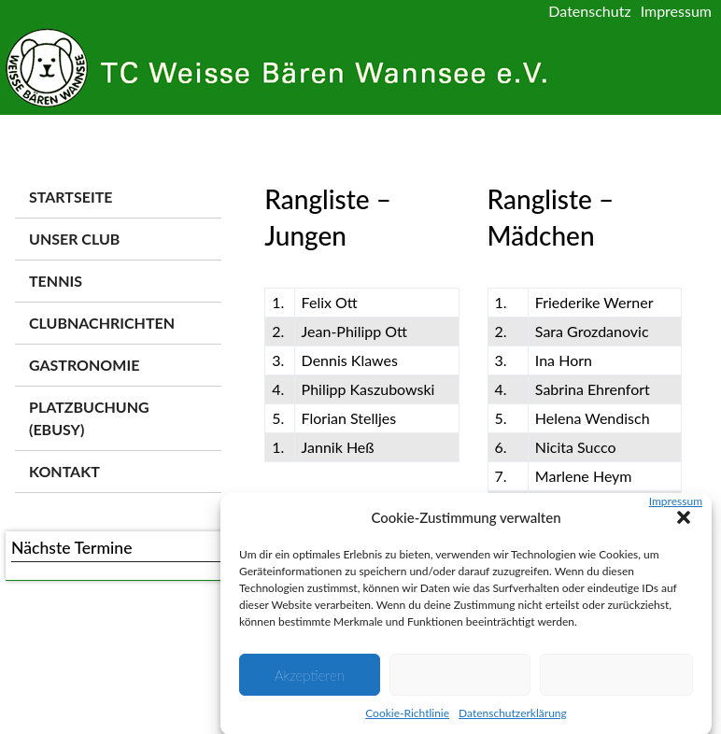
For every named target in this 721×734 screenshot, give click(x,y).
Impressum (675, 508)
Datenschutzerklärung (513, 720)
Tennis (55, 280)
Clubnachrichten (102, 323)
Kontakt (64, 471)
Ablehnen (459, 681)
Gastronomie (84, 365)
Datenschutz (589, 11)
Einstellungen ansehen (616, 681)
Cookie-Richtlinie (407, 720)
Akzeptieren (310, 681)
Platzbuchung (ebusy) (89, 418)
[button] (683, 524)
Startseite (70, 196)
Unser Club (74, 238)
